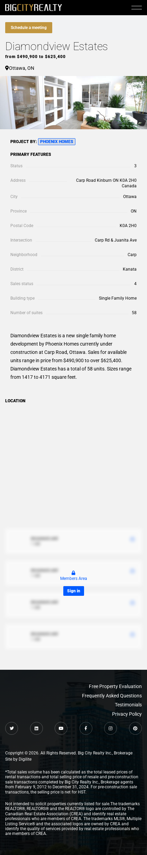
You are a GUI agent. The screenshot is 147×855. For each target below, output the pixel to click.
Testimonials (128, 704)
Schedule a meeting (29, 27)
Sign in (73, 591)
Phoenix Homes (56, 141)
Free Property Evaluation (115, 686)
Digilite (25, 759)
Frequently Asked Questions (112, 695)
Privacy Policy (127, 714)
